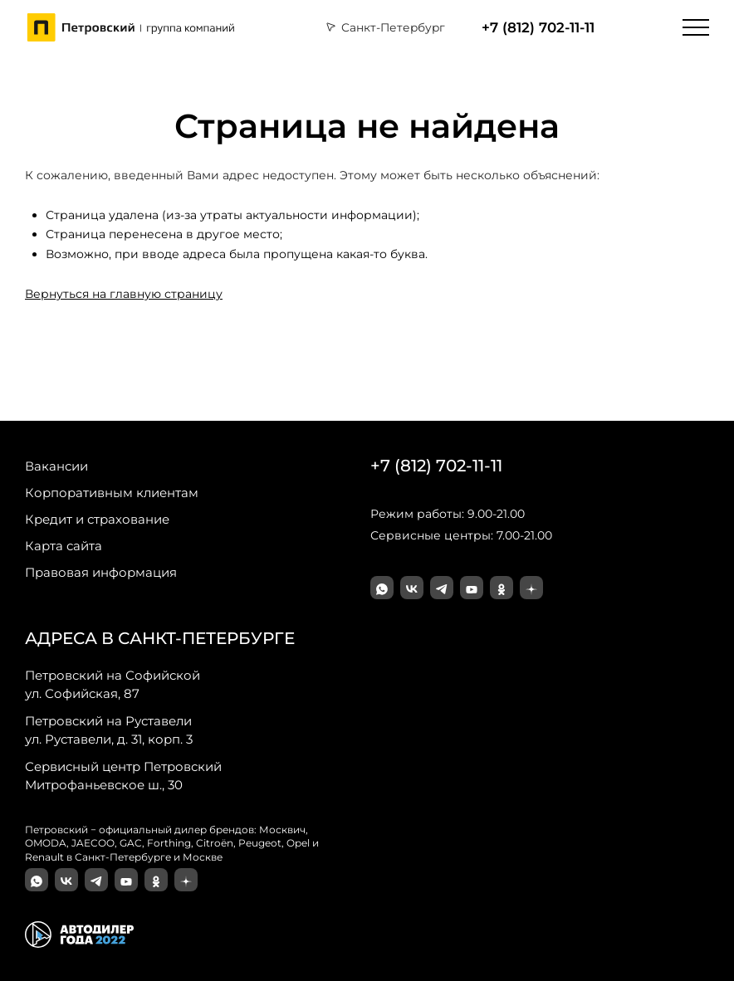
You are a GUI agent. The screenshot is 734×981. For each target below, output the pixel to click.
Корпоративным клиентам (111, 492)
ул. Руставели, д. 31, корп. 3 (109, 729)
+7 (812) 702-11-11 (538, 27)
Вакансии (56, 466)
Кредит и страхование (97, 519)
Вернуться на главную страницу (124, 293)
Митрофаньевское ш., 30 (123, 775)
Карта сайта (63, 546)
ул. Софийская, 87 (112, 683)
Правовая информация (101, 572)
